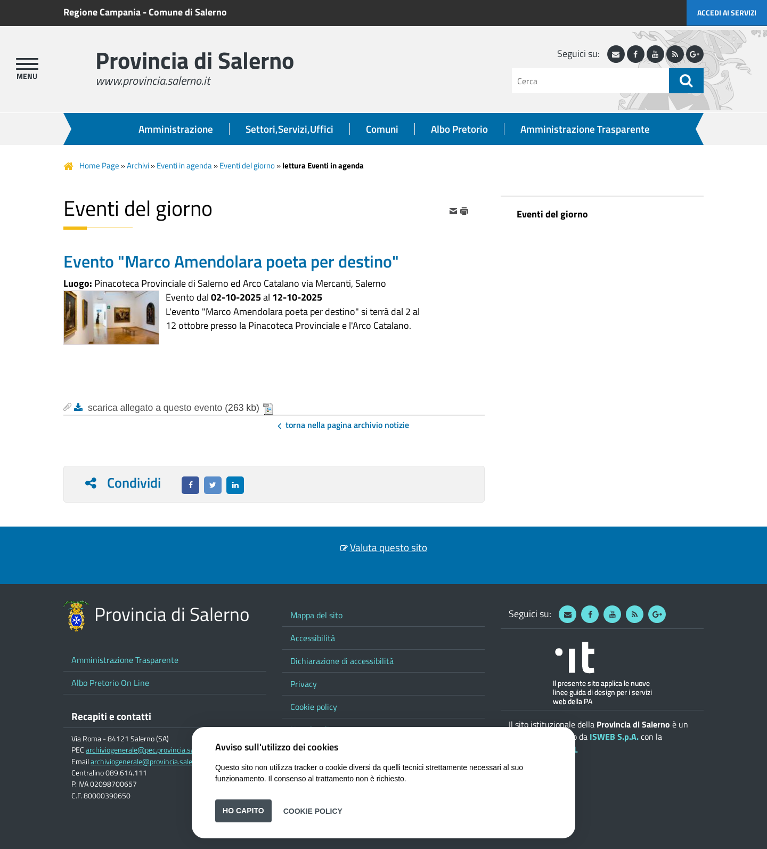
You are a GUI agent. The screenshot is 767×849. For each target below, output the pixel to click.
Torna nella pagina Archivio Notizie (347, 424)
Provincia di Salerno (194, 60)
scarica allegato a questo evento (155, 407)
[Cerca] (590, 80)
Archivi (138, 165)
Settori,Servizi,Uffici (289, 129)
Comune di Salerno (188, 12)
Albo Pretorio (459, 129)
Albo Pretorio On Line (110, 682)
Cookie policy (313, 706)
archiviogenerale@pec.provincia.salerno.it (151, 750)
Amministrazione (175, 129)
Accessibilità (312, 638)
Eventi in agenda (184, 165)
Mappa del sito (316, 615)
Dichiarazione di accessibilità (342, 660)
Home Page (99, 165)
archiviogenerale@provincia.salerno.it (150, 761)
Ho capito (243, 810)
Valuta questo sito (388, 547)
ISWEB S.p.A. (614, 736)
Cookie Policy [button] (312, 810)
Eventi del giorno (247, 165)
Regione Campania (102, 12)
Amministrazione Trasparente (585, 129)
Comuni (382, 129)
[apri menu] (27, 64)
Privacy (303, 683)
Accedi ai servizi (726, 12)
